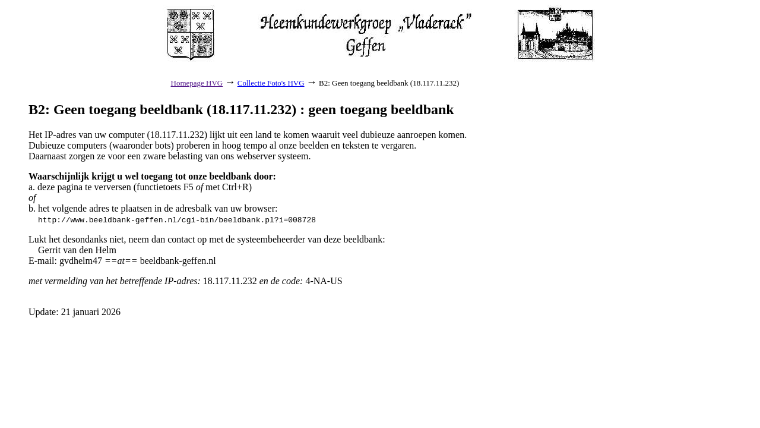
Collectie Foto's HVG (271, 82)
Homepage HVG (197, 82)
